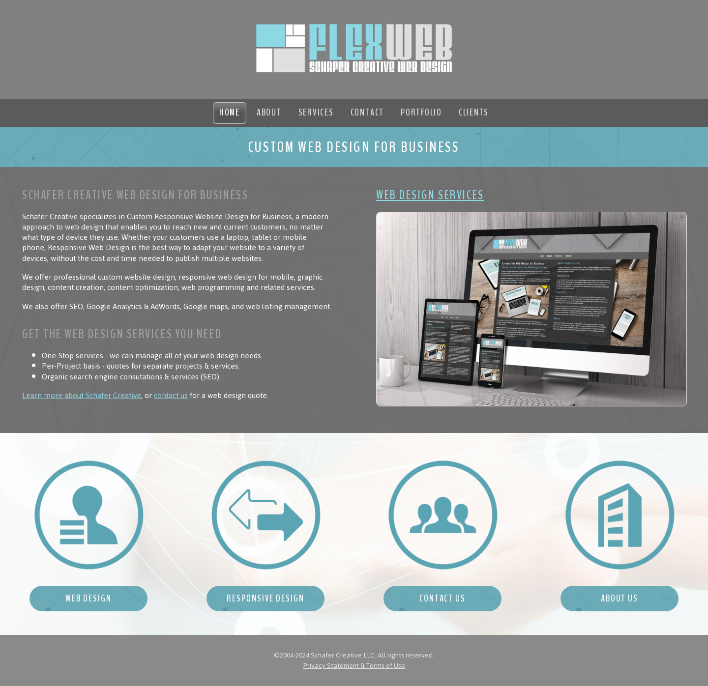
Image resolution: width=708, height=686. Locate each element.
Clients (474, 112)
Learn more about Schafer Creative (81, 395)
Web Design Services (430, 195)
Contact (367, 112)
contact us (171, 395)
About (269, 112)
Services (316, 112)
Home (229, 112)
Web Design (88, 598)
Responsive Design (265, 598)
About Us (620, 598)
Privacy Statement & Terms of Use (354, 665)
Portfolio (421, 112)
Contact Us (442, 598)
